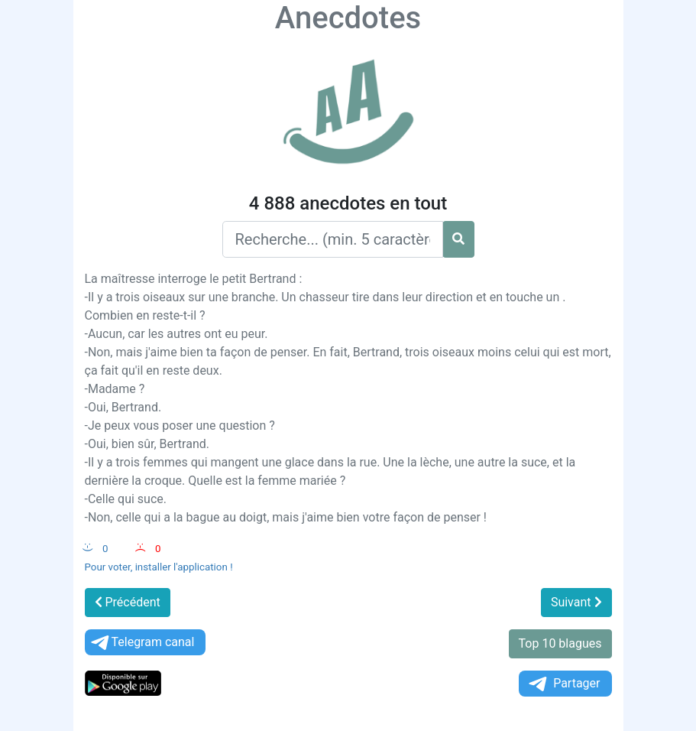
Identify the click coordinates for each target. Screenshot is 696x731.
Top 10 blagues (560, 643)
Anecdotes (348, 18)
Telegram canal (142, 643)
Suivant (576, 602)
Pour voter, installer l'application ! (159, 567)
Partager (563, 684)
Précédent (127, 602)
